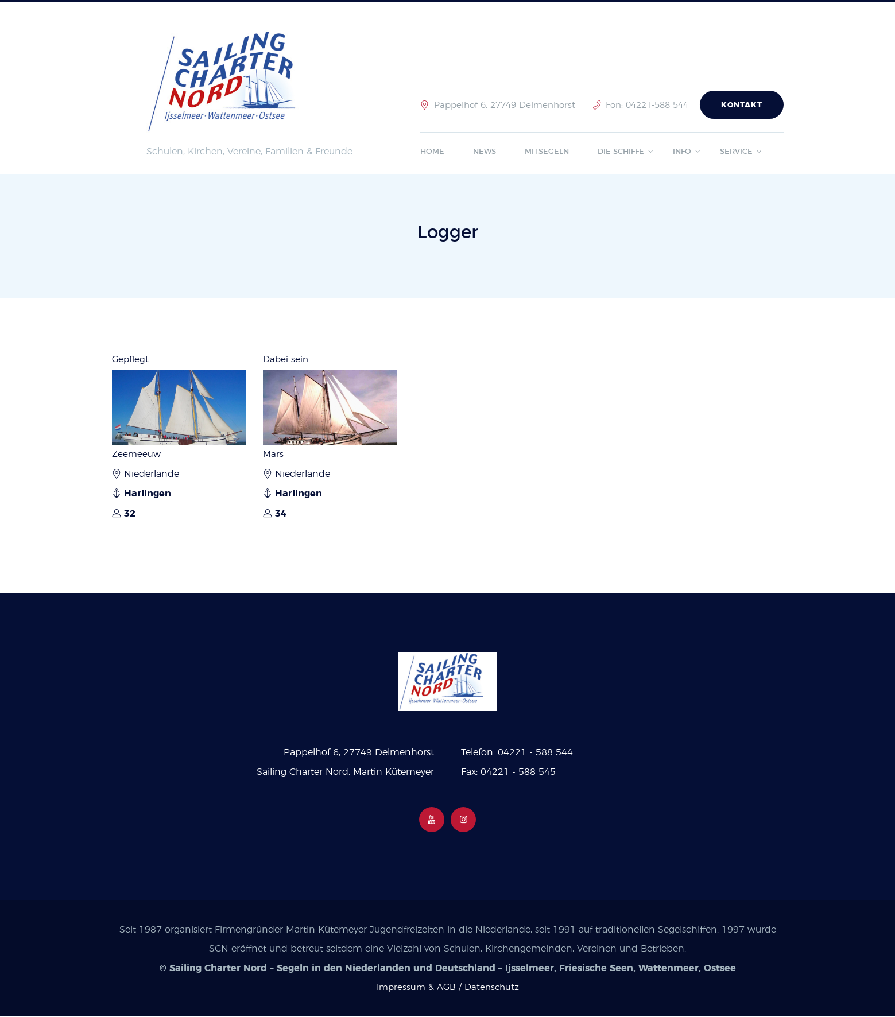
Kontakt (741, 105)
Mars (273, 454)
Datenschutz (492, 988)
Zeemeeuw (137, 454)
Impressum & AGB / (419, 988)
